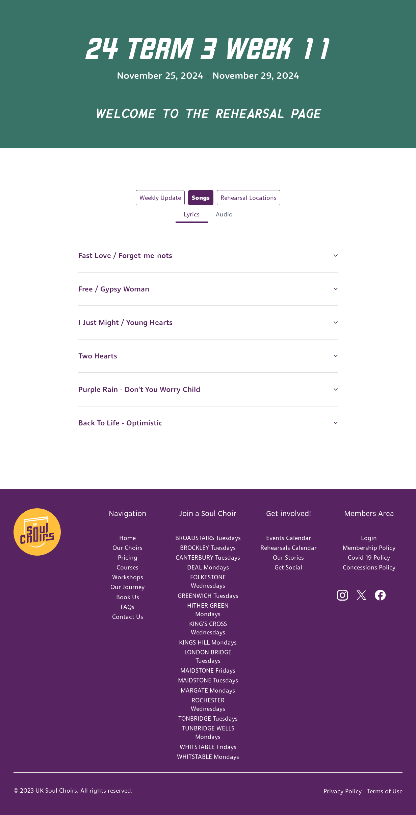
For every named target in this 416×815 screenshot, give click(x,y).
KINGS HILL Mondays (208, 642)
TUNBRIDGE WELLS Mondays (208, 732)
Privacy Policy (342, 791)
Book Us (127, 597)
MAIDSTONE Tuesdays (208, 680)
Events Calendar (288, 538)
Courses (127, 567)
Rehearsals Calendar (288, 548)
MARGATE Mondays (208, 690)
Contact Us (127, 617)
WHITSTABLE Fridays (208, 747)
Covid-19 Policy (369, 557)
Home (127, 538)
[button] (208, 255)
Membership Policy (369, 548)
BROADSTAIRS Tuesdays (208, 538)
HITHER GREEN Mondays (208, 610)
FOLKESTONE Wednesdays (208, 581)
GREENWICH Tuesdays (208, 596)
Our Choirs (127, 548)
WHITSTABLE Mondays (208, 757)
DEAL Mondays (208, 567)
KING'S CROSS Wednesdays (208, 628)
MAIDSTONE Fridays (207, 670)
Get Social (288, 567)
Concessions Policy (369, 567)
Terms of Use (384, 791)
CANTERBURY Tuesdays (208, 557)
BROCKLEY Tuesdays (208, 548)
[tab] (160, 197)
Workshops (127, 577)
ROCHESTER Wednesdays (208, 704)
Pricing (127, 557)
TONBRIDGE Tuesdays (208, 718)
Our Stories (288, 557)
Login (369, 538)
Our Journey (127, 587)
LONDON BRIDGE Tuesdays (208, 656)
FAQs (127, 607)
